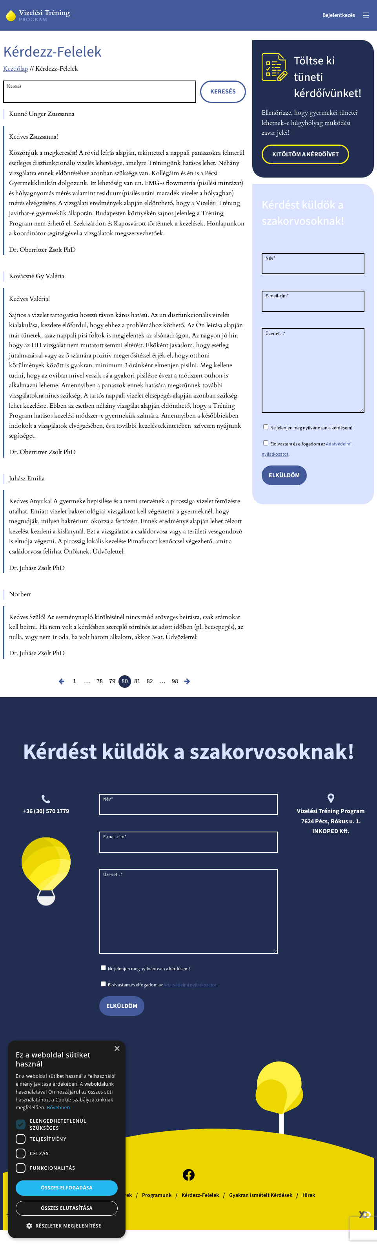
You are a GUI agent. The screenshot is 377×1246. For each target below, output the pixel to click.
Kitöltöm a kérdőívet (305, 154)
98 (175, 681)
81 (137, 681)
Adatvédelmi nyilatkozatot (190, 1000)
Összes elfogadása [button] (67, 1187)
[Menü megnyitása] (366, 15)
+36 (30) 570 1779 (46, 811)
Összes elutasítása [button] (67, 1208)
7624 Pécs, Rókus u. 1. (331, 821)
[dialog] (67, 1139)
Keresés (14, 86)
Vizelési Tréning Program (331, 811)
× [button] (117, 1049)
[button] (67, 1225)
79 (112, 681)
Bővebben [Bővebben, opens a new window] (58, 1107)
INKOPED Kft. (331, 831)
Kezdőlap (15, 68)
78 (100, 681)
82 (150, 681)
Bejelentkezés (338, 15)
